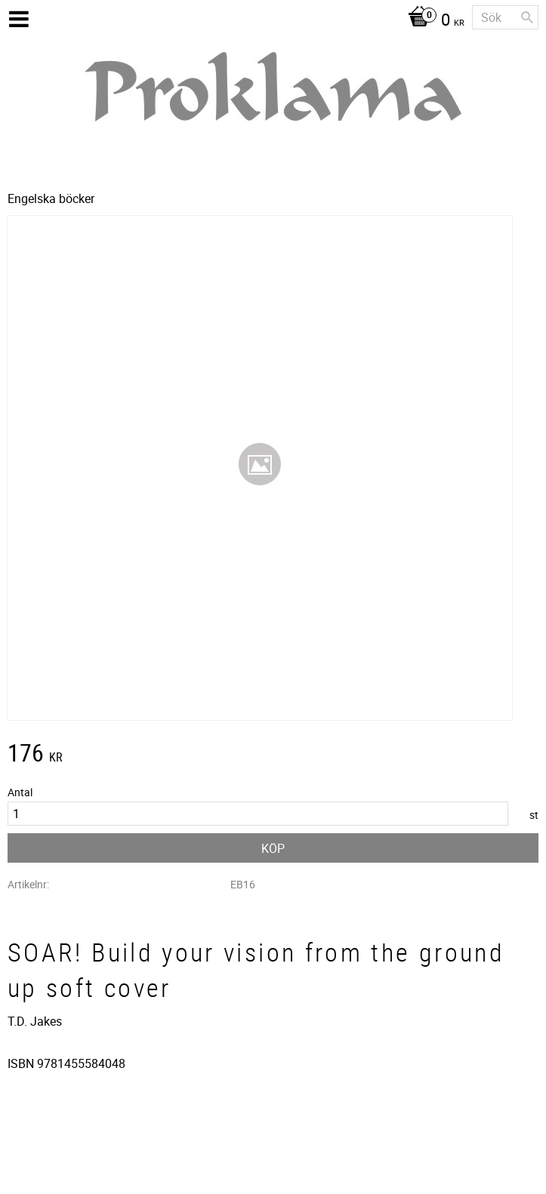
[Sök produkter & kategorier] (505, 17)
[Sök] (527, 17)
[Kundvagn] (432, 21)
